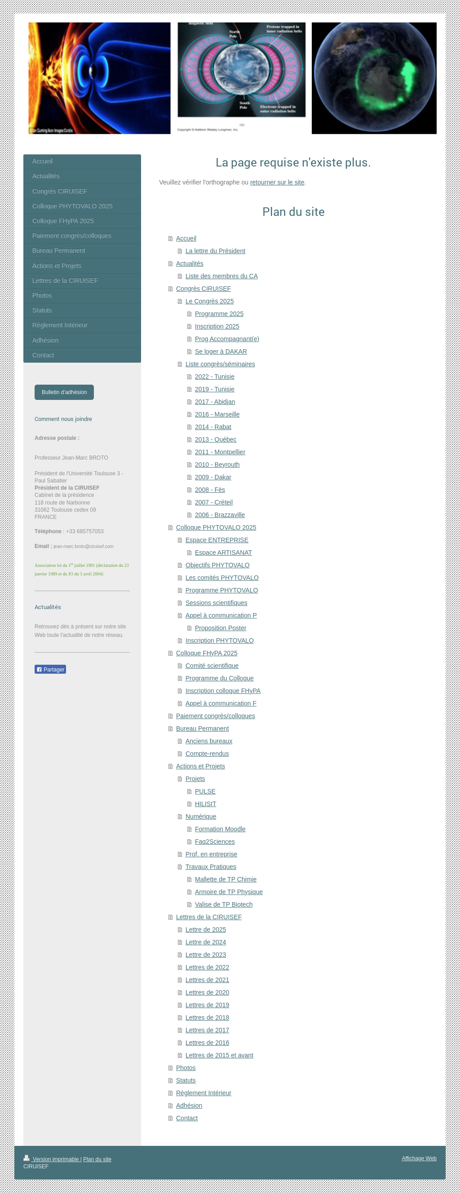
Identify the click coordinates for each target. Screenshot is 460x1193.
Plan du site (97, 1159)
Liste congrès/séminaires (220, 364)
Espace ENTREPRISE (217, 540)
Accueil (186, 238)
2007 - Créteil (214, 502)
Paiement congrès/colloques (215, 715)
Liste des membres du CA (222, 276)
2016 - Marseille (217, 414)
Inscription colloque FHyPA (223, 690)
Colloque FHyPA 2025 (207, 653)
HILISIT (205, 803)
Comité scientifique (212, 665)
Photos (186, 1067)
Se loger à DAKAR (221, 351)
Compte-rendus (207, 753)
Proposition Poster (220, 628)
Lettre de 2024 (206, 942)
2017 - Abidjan (215, 401)
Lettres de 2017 (207, 1030)
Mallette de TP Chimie (226, 879)
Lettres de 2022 (207, 967)
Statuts (186, 1080)
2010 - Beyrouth (217, 464)
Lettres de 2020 (207, 992)
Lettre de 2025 (206, 929)
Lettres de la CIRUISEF (209, 917)
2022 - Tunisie (214, 376)
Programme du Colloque (220, 678)
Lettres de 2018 (207, 1017)
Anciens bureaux (209, 741)
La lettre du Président (215, 250)
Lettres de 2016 (207, 1042)
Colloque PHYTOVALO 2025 (216, 527)
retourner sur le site (277, 182)
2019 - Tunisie (214, 389)
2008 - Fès (210, 489)
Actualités (189, 263)
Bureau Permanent (202, 728)
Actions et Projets (200, 766)
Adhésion (189, 1105)
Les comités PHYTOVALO (222, 577)
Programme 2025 (219, 313)
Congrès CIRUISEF (203, 288)
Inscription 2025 (217, 326)
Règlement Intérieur (203, 1093)
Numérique (201, 816)
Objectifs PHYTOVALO (218, 565)
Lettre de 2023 (206, 954)
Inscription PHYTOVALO (220, 640)
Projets (195, 778)
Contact (187, 1118)
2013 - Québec (216, 439)
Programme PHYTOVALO (222, 590)
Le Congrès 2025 (210, 301)
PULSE (205, 791)
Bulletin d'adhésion (64, 392)
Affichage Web (419, 1158)
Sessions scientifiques (217, 602)
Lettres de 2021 (207, 979)
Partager (50, 670)
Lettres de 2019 (207, 1005)
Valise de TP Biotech (223, 904)
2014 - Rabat (213, 426)
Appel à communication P (221, 615)
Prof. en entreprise (211, 854)
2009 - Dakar (213, 477)
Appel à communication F (221, 703)
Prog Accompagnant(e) (227, 338)
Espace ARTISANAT (223, 552)
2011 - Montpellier (220, 452)
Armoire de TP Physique (229, 891)
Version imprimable (51, 1159)
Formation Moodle (220, 829)
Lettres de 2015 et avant (219, 1055)
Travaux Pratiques (211, 866)
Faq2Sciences (215, 841)
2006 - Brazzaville (220, 514)
